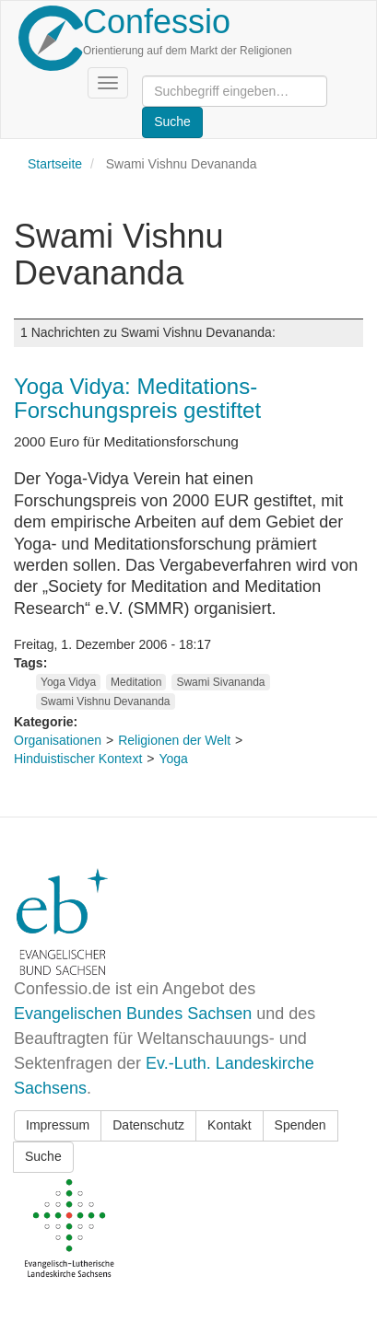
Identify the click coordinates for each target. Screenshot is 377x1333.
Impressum (57, 1125)
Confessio (156, 22)
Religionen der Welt (174, 740)
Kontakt (229, 1125)
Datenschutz (148, 1125)
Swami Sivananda (220, 682)
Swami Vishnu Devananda (106, 701)
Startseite (55, 163)
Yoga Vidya (68, 682)
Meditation (136, 682)
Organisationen (57, 740)
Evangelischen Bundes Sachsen (133, 1013)
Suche (43, 1156)
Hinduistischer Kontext (78, 758)
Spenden (300, 1125)
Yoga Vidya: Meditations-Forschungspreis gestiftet (137, 398)
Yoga (173, 758)
